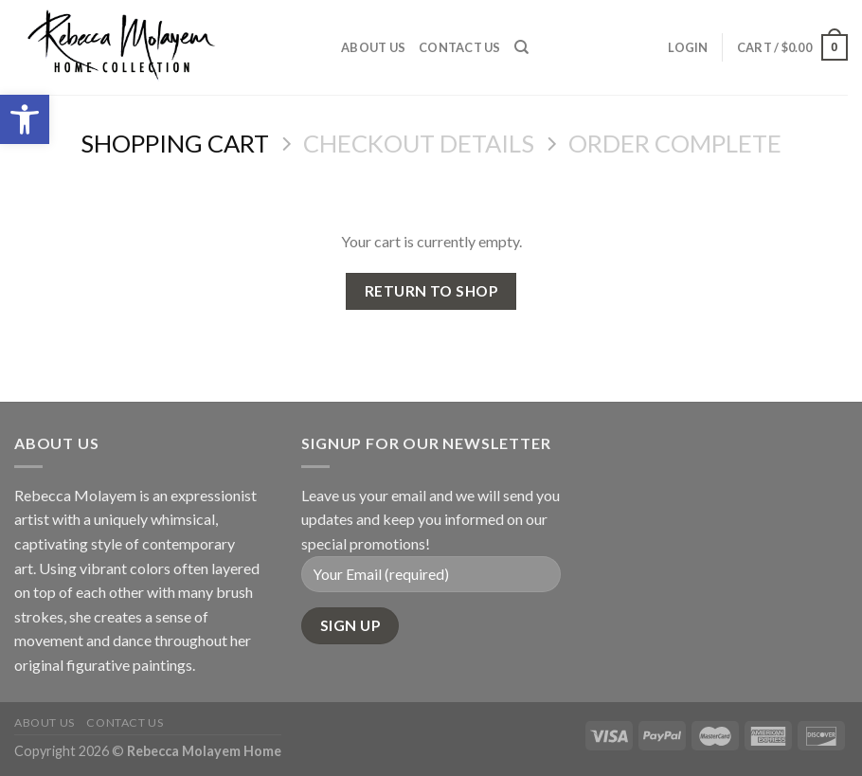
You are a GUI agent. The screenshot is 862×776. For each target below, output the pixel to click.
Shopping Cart (175, 143)
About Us (373, 47)
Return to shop (431, 290)
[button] (24, 119)
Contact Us (460, 47)
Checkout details (418, 143)
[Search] (521, 47)
